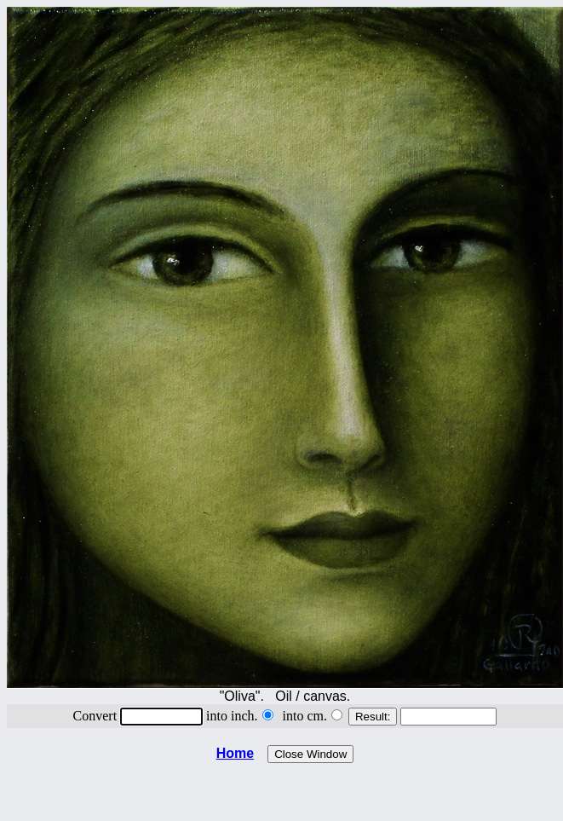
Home (235, 753)
